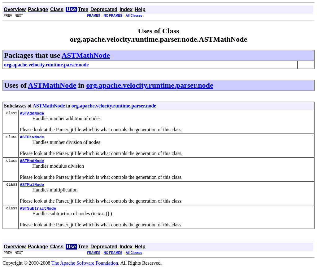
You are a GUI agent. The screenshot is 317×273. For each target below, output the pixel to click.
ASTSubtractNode (38, 213)
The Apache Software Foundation (84, 267)
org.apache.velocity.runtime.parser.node (149, 85)
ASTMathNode (86, 55)
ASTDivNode (32, 138)
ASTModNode (32, 163)
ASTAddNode (32, 114)
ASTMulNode (32, 188)
